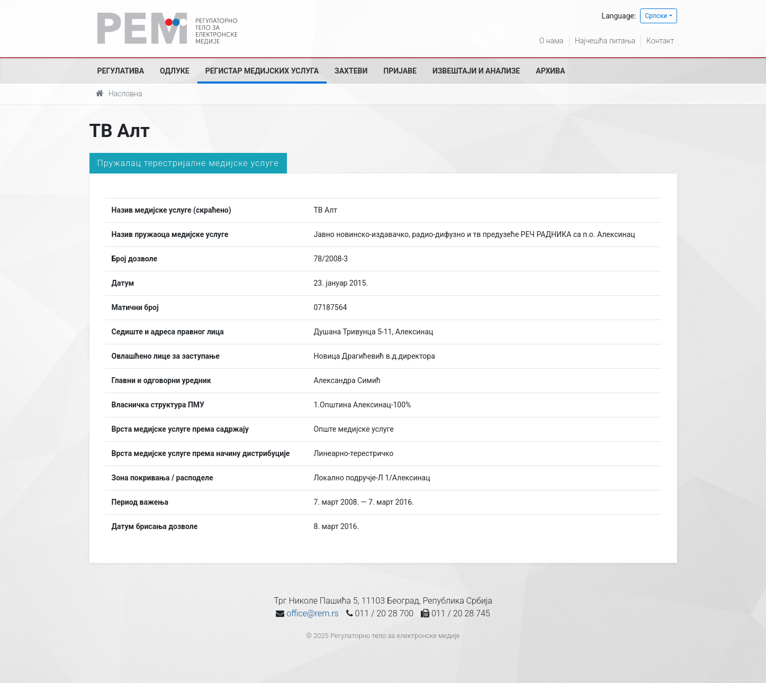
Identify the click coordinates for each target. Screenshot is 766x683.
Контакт (660, 41)
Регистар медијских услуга (262, 71)
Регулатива (121, 71)
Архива (550, 71)
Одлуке (175, 71)
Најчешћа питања (605, 41)
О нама (551, 41)
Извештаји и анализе (476, 71)
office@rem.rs (312, 613)
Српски (656, 16)
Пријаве (400, 71)
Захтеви (351, 71)
